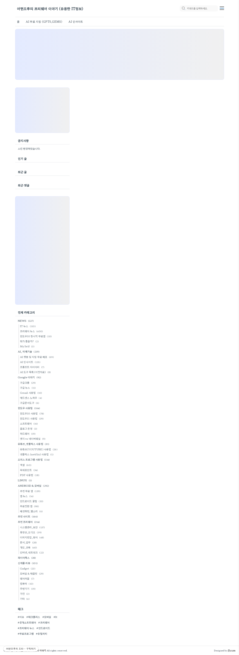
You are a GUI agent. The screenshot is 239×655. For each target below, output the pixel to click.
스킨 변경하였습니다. (29, 148)
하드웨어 (28, 433)
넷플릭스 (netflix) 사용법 (37, 454)
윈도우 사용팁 (29, 408)
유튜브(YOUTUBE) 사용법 (39, 449)
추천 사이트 (28, 516)
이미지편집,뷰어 (32, 537)
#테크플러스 (33, 617)
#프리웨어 (44, 622)
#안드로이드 (43, 628)
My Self (27, 346)
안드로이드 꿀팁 (32, 501)
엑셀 (26, 465)
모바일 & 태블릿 (32, 573)
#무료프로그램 (26, 633)
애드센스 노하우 (31, 398)
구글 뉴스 (28, 387)
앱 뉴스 (27, 496)
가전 (25, 593)
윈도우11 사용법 (32, 418)
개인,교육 (29, 547)
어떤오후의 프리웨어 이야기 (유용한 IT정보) (50, 8)
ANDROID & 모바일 (34, 485)
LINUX (25, 480)
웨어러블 (27, 578)
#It (55, 617)
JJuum (231, 650)
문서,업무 (29, 542)
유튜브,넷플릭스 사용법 (34, 444)
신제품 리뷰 (28, 563)
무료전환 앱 (30, 506)
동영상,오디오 (31, 532)
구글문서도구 (30, 403)
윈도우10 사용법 (32, 413)
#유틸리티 (41, 633)
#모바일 (46, 617)
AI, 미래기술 (29, 351)
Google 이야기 (30, 377)
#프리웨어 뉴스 (26, 628)
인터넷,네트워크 (32, 552)
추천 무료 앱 (31, 491)
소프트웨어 (29, 423)
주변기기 (28, 588)
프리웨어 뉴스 (32, 331)
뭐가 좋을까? (30, 341)
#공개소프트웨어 (27, 622)
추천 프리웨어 (29, 522)
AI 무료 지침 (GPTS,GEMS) (44, 21)
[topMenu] (222, 8)
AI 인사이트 (75, 21)
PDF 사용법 (30, 475)
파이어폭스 (27, 557)
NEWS (26, 320)
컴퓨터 (27, 583)
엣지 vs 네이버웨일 (33, 438)
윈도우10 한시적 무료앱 (36, 336)
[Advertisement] (119, 54)
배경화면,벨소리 (32, 511)
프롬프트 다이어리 (33, 367)
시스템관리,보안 (33, 527)
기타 (25, 598)
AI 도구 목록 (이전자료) (36, 372)
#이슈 (21, 617)
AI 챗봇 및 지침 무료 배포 (37, 357)
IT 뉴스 (28, 326)
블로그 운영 (29, 428)
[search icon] (183, 8)
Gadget (28, 568)
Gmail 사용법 (31, 392)
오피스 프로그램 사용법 (34, 459)
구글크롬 (28, 382)
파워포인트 (29, 470)
